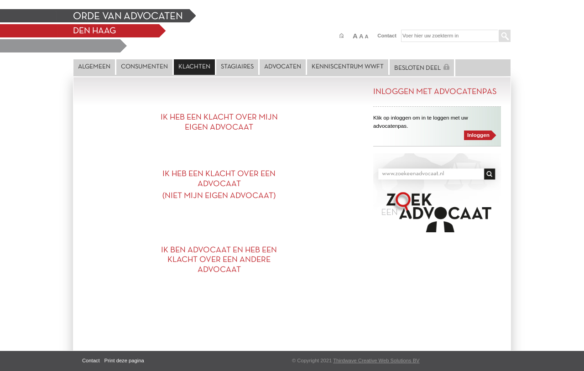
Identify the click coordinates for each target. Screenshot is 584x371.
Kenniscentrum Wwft (348, 67)
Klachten (194, 67)
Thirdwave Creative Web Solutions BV (376, 360)
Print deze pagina (124, 360)
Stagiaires (237, 67)
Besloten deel (421, 67)
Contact (386, 35)
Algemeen (94, 67)
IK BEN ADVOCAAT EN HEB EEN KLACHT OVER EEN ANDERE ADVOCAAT (219, 260)
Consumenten (144, 67)
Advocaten (282, 67)
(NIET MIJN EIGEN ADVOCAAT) (219, 196)
